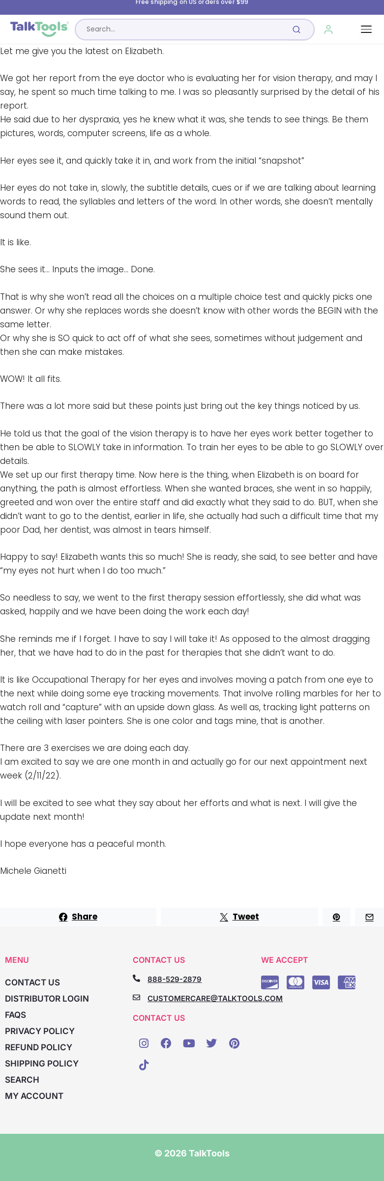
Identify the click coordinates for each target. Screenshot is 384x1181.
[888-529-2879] (136, 978)
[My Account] (328, 29)
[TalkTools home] (39, 29)
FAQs (15, 1015)
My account (34, 1096)
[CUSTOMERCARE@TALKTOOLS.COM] (136, 997)
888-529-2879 (175, 979)
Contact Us (32, 982)
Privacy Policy (40, 1031)
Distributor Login (47, 999)
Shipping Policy (42, 1063)
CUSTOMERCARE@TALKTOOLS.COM (215, 998)
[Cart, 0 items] (351, 29)
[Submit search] (296, 29)
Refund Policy (38, 1047)
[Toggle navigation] (366, 29)
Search (22, 1080)
